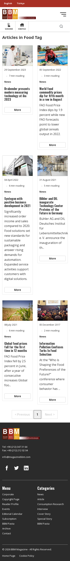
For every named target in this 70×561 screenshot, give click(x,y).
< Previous (22, 414)
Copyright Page (10, 499)
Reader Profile (10, 504)
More (17, 110)
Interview (42, 509)
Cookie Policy (26, 555)
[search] (61, 26)
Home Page (8, 555)
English (8, 3)
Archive (6, 528)
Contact (6, 533)
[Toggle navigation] (63, 14)
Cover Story (44, 514)
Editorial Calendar (12, 514)
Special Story (44, 518)
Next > (50, 414)
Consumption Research (50, 504)
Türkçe (20, 3)
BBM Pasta (8, 523)
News (7, 81)
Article (40, 499)
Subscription (9, 518)
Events (6, 509)
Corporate (8, 494)
